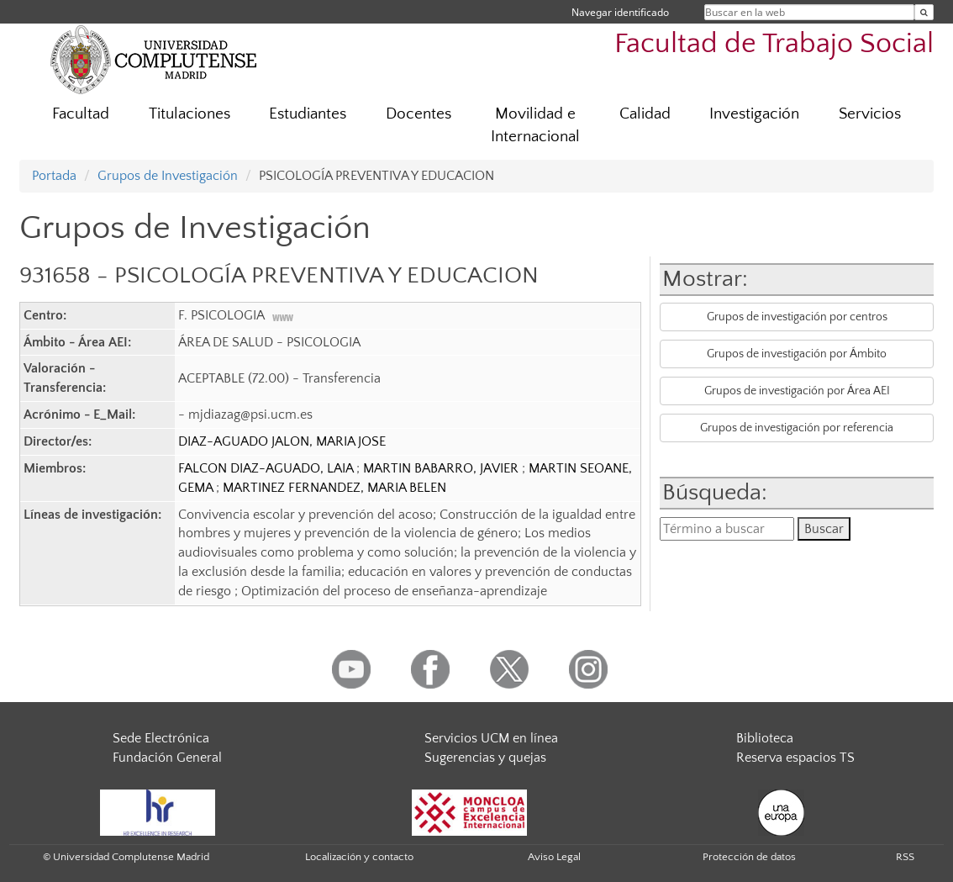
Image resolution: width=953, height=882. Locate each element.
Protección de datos (749, 857)
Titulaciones (189, 114)
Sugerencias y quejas (485, 757)
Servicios (870, 114)
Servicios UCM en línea (491, 738)
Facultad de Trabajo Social (774, 44)
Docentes (418, 114)
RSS (905, 857)
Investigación (754, 114)
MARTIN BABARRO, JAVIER (442, 468)
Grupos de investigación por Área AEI (797, 391)
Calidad (645, 114)
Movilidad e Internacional (535, 125)
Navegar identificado (620, 12)
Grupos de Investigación (167, 175)
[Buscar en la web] (924, 12)
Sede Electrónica (161, 738)
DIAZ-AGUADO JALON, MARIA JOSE (282, 441)
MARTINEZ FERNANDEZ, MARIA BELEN (334, 487)
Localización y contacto (359, 857)
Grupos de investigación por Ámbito (797, 354)
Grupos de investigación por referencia (796, 428)
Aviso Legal (554, 857)
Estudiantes (307, 114)
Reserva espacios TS (795, 757)
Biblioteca (764, 738)
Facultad (80, 114)
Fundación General (167, 757)
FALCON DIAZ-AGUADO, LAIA (267, 468)
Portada (54, 175)
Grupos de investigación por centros (797, 317)
